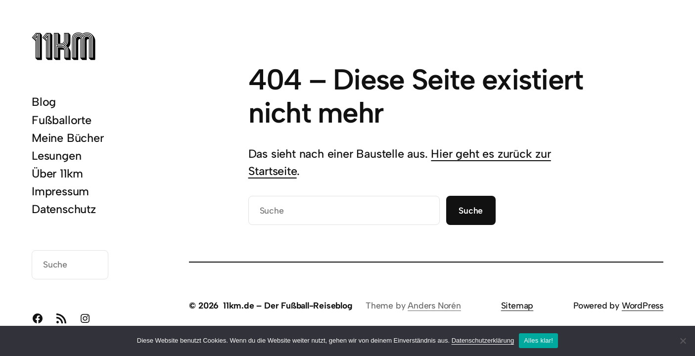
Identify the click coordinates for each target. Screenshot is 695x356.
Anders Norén (434, 305)
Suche (471, 210)
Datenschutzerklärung (483, 340)
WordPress (642, 305)
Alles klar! (538, 340)
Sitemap (517, 305)
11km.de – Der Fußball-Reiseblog (288, 305)
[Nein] (683, 341)
